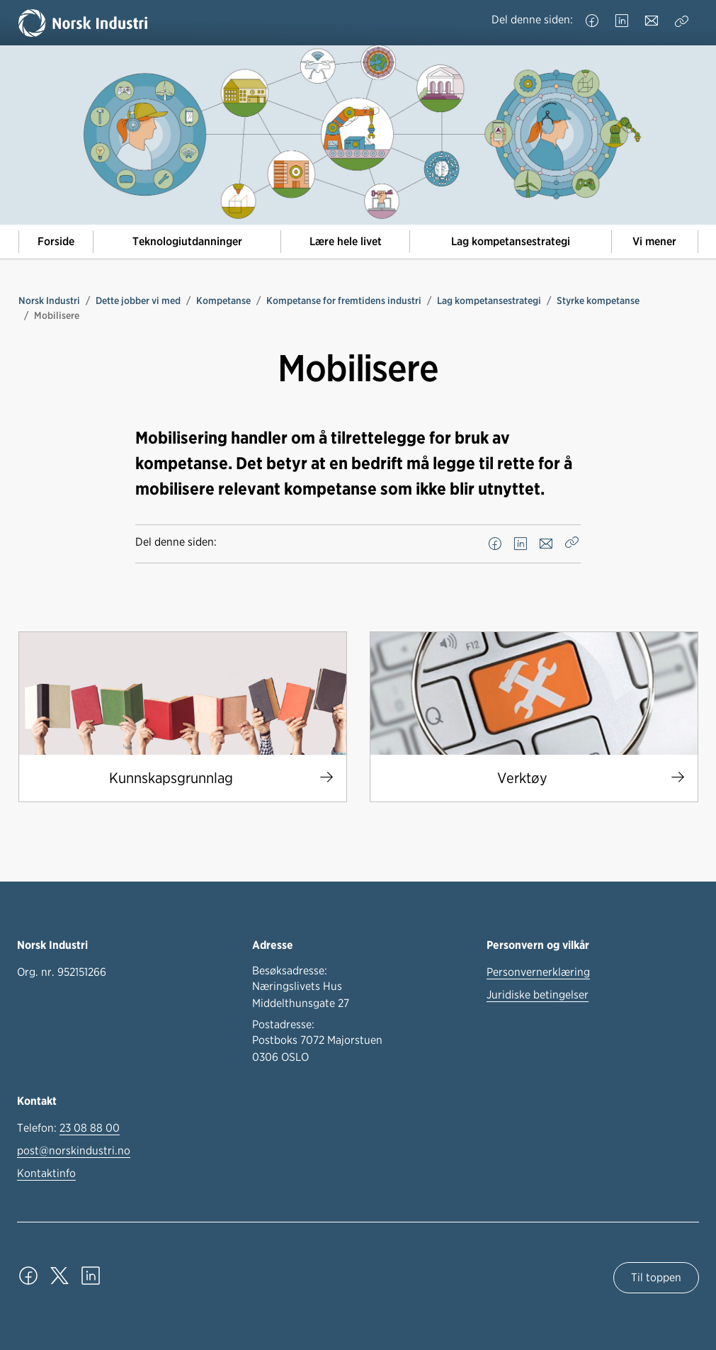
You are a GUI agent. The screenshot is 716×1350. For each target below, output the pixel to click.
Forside (56, 241)
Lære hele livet (345, 241)
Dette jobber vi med (138, 300)
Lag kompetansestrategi (510, 241)
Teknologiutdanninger (187, 241)
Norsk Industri (49, 300)
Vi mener (654, 241)
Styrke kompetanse (598, 300)
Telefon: (68, 1128)
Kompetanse (223, 300)
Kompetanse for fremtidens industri (343, 300)
